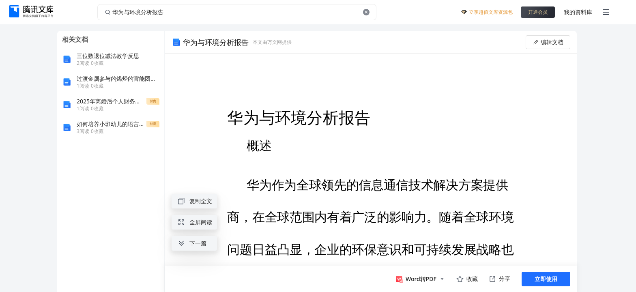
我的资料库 (578, 12)
